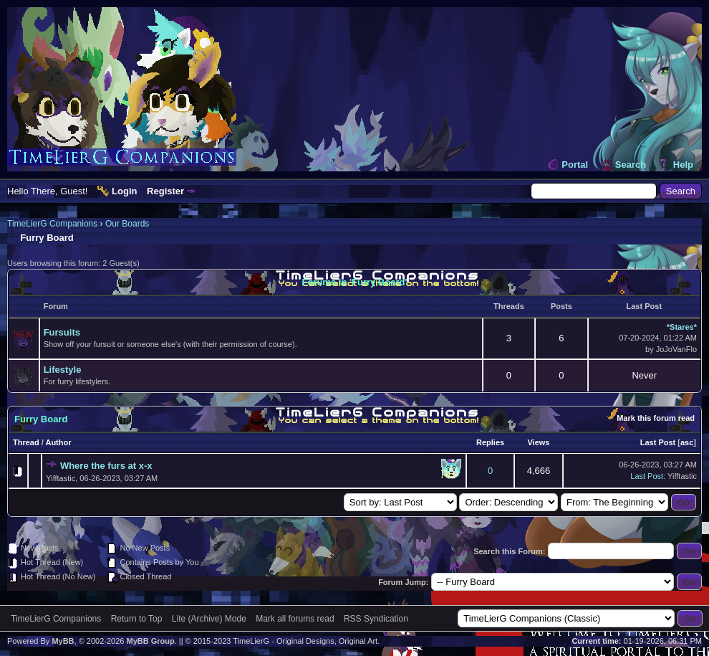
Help (683, 164)
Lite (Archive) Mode (209, 619)
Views (538, 442)
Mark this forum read (656, 418)
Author (58, 442)
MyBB (63, 641)
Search (630, 164)
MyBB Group (150, 641)
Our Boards (127, 224)
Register (165, 191)
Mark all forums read (295, 619)
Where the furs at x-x (106, 465)
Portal (574, 164)
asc (686, 442)
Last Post (658, 442)
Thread (26, 442)
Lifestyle (63, 369)
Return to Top (137, 619)
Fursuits (62, 332)
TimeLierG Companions (52, 224)
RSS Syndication (376, 619)
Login (124, 191)
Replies (490, 442)
